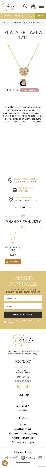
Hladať (25, 6)
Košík (29, 452)
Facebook (27, 387)
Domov (6, 23)
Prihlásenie (19, 452)
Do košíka (14, 262)
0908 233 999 (23, 381)
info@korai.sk (23, 377)
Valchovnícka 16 (23, 371)
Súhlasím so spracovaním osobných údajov (23, 322)
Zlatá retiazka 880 (13, 249)
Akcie (40, 16)
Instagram (19, 387)
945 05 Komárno (23, 373)
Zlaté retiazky (17, 23)
